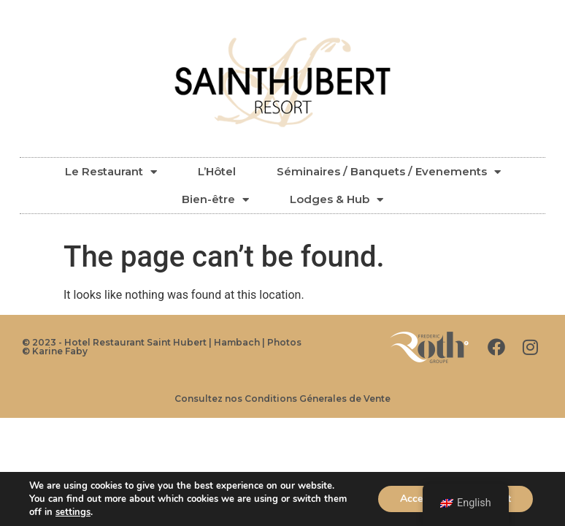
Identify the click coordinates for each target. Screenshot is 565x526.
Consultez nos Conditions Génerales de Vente (282, 398)
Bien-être (215, 200)
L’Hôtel (217, 171)
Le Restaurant (111, 172)
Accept (416, 499)
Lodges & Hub (336, 200)
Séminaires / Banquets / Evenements (389, 172)
